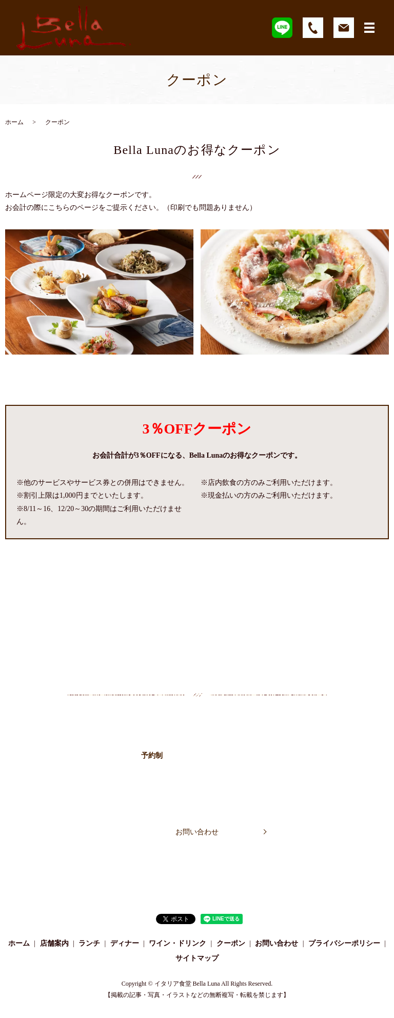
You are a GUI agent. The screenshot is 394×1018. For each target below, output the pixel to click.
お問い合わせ (197, 832)
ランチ (89, 943)
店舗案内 (54, 943)
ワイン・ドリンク (177, 943)
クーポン (230, 943)
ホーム (14, 122)
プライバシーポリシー (344, 943)
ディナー (124, 943)
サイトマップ (197, 958)
